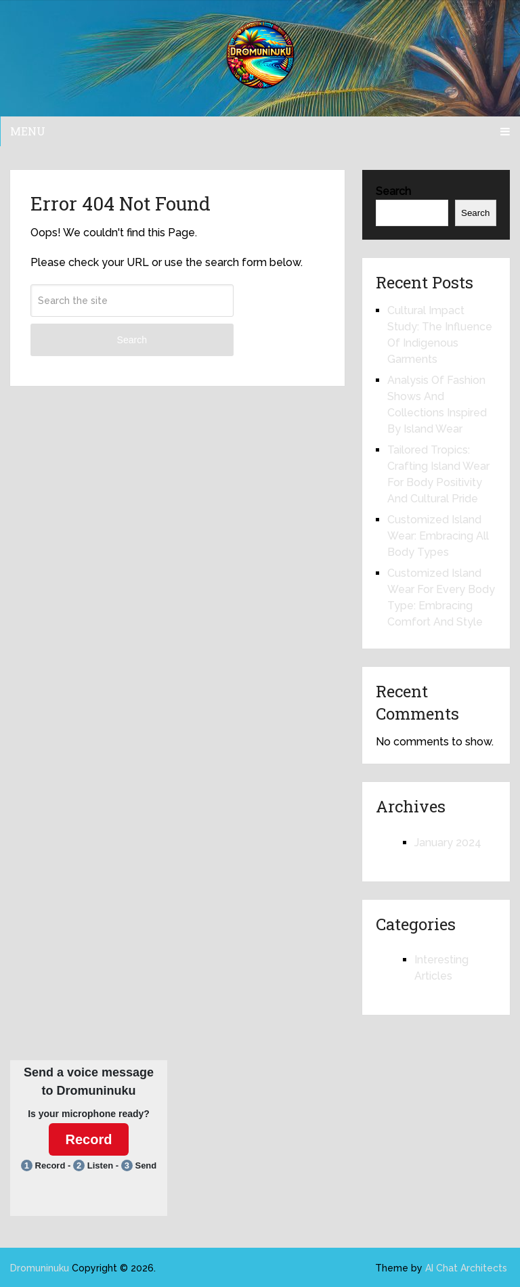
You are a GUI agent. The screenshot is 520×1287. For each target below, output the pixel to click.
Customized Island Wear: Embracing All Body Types (438, 536)
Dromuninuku (39, 1268)
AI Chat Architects (466, 1268)
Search (132, 339)
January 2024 (447, 842)
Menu (27, 131)
